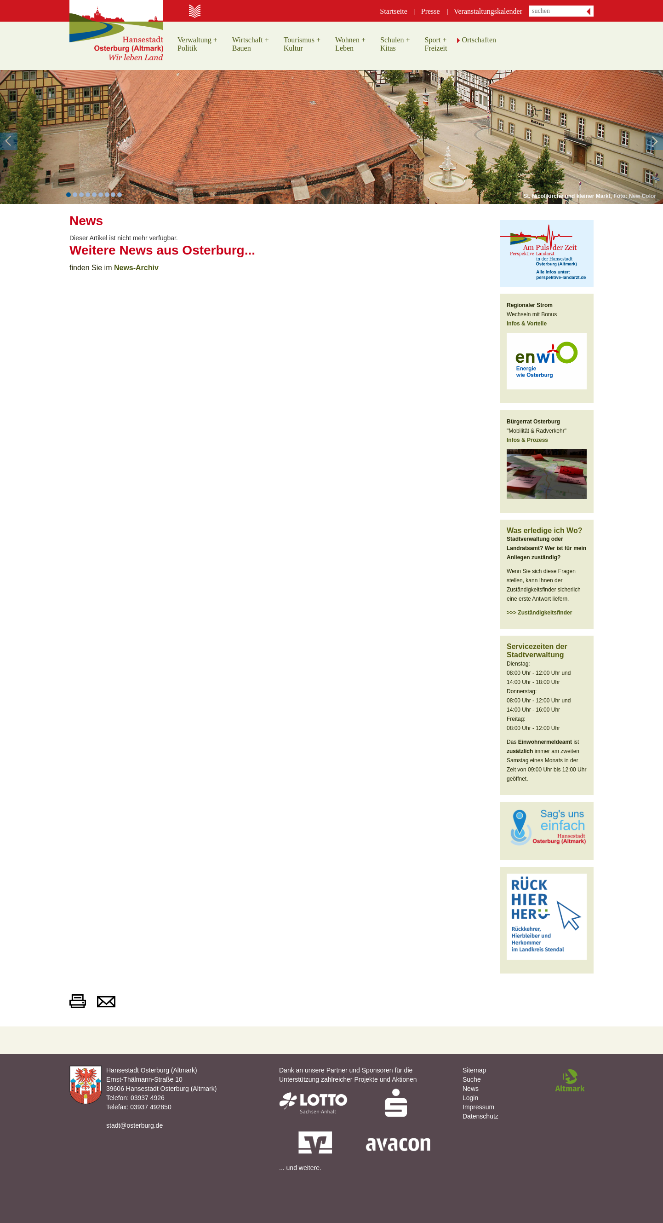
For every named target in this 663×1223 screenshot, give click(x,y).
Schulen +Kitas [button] (395, 44)
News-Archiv (136, 268)
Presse (430, 11)
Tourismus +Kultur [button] (302, 44)
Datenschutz (480, 1116)
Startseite (393, 11)
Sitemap (474, 1070)
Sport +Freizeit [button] (436, 44)
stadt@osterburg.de (134, 1125)
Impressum (478, 1107)
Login (470, 1097)
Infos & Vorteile (527, 323)
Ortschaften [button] (479, 40)
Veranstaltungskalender (488, 11)
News (471, 1088)
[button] (33, 137)
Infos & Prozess (527, 440)
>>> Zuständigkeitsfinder (539, 612)
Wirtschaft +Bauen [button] (250, 44)
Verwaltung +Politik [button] (197, 44)
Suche (472, 1079)
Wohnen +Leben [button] (350, 44)
